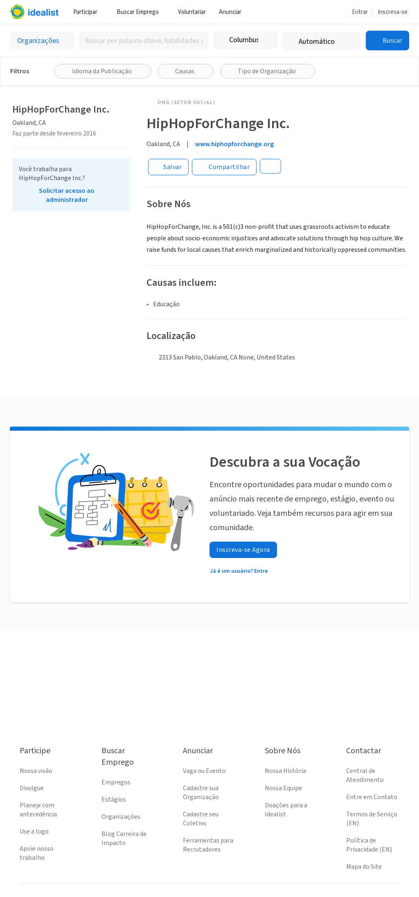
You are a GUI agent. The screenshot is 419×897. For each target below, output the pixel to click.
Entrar (360, 12)
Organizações (120, 816)
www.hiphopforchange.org (234, 144)
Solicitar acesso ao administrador (67, 195)
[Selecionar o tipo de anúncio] (42, 41)
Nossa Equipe (283, 788)
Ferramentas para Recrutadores (208, 845)
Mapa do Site (364, 866)
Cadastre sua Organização (201, 793)
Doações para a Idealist (286, 810)
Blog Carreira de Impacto (123, 838)
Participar (88, 12)
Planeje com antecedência (38, 810)
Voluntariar (192, 12)
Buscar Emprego (141, 12)
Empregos (116, 782)
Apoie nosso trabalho (37, 853)
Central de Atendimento (365, 775)
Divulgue (32, 788)
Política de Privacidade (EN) (369, 845)
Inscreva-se (393, 12)
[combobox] (144, 41)
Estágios (113, 799)
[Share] (224, 167)
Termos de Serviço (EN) (371, 819)
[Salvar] (168, 167)
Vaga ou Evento (204, 770)
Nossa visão (36, 770)
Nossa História (285, 770)
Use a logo (34, 831)
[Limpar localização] (266, 40)
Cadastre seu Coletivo (201, 819)
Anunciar (233, 12)
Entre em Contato (371, 797)
